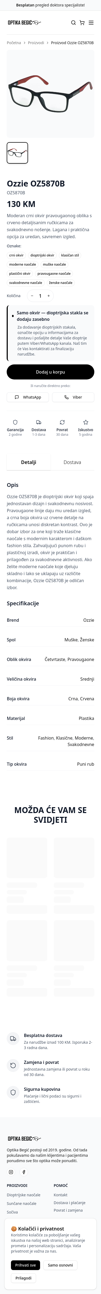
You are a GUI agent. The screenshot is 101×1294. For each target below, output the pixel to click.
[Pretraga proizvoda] (73, 22)
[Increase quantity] (48, 296)
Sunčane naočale (21, 1203)
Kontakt (60, 1194)
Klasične (64, 738)
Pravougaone (80, 659)
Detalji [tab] (28, 462)
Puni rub (85, 764)
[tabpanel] (50, 626)
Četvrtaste (55, 659)
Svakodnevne (81, 744)
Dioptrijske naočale (23, 1194)
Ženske (87, 640)
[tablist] (50, 462)
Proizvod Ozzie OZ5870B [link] (72, 42)
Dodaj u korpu (50, 372)
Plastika (86, 718)
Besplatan (25, 5)
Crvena (87, 699)
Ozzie (88, 620)
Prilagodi (23, 1278)
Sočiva (12, 1212)
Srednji (87, 679)
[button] (82, 22)
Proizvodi (36, 42)
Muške (71, 640)
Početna (14, 42)
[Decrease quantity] (32, 296)
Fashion (46, 738)
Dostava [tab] (72, 462)
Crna (73, 699)
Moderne (84, 738)
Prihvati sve (25, 1265)
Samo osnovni (60, 1265)
